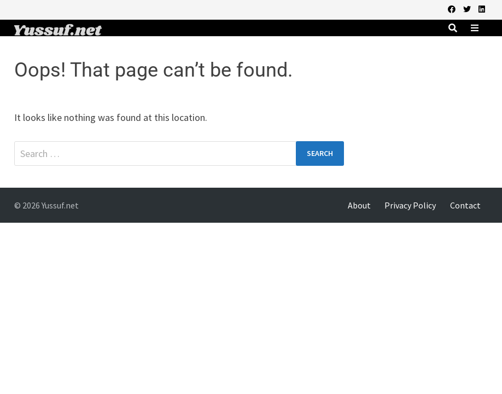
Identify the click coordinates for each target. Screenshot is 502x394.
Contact (465, 205)
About (359, 205)
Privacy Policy (410, 205)
